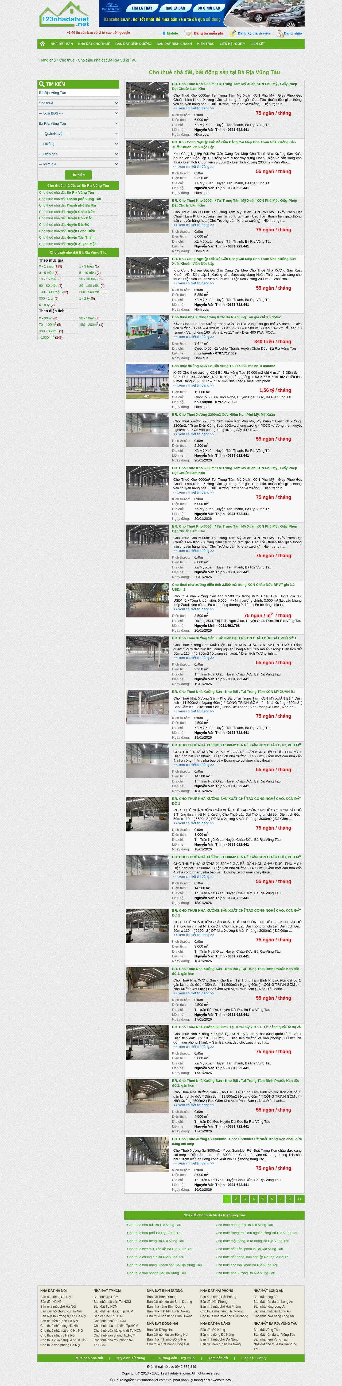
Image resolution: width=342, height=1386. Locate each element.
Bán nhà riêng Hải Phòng (218, 1297)
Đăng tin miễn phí (208, 33)
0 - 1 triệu (47, 266)
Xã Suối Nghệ (224, 397)
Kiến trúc (205, 44)
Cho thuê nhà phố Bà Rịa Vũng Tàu (154, 1233)
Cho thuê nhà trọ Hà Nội (57, 1335)
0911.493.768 (229, 626)
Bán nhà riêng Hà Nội (55, 1297)
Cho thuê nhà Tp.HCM (110, 1321)
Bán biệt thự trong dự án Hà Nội (63, 1316)
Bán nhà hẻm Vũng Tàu (270, 1339)
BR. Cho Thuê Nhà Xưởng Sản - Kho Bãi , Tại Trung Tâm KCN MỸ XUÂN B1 (233, 692)
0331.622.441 (238, 130)
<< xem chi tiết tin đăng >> (193, 108)
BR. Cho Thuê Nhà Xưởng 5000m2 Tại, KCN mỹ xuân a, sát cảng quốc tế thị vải (237, 1027)
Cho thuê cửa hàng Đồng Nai (168, 1344)
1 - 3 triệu (87, 266)
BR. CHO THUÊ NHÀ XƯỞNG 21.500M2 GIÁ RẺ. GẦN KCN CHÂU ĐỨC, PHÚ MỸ (236, 745)
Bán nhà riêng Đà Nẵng (217, 1335)
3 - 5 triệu (47, 273)
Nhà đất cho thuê (94, 44)
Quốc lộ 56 (203, 348)
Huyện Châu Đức (254, 348)
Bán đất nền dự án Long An (273, 1302)
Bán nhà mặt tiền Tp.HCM (112, 1302)
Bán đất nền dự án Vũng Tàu (274, 1335)
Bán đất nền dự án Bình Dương (169, 1302)
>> (300, 1199)
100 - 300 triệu (50, 292)
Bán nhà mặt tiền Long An (272, 1311)
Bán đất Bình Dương (161, 1297)
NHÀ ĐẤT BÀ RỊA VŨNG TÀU (275, 1324)
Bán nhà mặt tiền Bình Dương (168, 1311)
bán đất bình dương (133, 44)
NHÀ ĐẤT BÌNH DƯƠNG (165, 1291)
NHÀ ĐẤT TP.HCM (107, 1291)
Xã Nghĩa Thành (226, 348)
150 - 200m (88, 325)
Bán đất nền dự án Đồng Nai (167, 1335)
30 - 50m (86, 318)
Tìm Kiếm (78, 175)
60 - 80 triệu (49, 286)
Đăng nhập (293, 33)
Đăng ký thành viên (254, 33)
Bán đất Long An (265, 1297)
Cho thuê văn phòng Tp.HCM (114, 1335)
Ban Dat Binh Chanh (174, 44)
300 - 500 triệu (90, 292)
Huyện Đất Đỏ (231, 1010)
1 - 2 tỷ (85, 298)
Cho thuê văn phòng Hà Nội (60, 1345)
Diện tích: (179, 120)
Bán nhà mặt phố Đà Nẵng (219, 1339)
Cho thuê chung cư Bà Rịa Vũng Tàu (155, 1257)
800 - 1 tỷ (47, 298)
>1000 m (46, 337)
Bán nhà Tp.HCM (106, 1297)
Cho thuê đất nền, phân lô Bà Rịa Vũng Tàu (249, 1249)
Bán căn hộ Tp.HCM (108, 1316)
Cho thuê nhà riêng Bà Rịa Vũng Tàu (155, 1241)
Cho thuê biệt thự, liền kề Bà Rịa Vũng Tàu (160, 1249)
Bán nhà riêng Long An (270, 1306)
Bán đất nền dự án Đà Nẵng (220, 1344)
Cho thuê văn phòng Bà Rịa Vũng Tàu (156, 1273)
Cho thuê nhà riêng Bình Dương (169, 1316)
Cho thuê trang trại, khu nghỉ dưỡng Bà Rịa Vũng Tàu (257, 1233)
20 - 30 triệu (89, 279)
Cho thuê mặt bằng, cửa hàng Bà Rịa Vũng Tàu (252, 1241)
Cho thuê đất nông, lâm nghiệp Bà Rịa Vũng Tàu (253, 1257)
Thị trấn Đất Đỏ (206, 1010)
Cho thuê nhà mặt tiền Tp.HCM (116, 1326)
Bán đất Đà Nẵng (212, 1330)
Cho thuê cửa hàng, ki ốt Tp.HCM (118, 1330)
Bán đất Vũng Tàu (266, 1330)
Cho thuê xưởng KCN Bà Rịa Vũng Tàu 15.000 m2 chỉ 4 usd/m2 (223, 366)
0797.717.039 (226, 353)
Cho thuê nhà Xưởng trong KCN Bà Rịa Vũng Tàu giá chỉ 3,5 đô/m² (226, 317)
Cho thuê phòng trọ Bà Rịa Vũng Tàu (244, 1225)
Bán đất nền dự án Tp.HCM (113, 1311)
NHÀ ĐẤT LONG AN (268, 1291)
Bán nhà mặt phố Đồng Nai (166, 1339)
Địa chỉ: (178, 125)
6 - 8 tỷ (45, 305)
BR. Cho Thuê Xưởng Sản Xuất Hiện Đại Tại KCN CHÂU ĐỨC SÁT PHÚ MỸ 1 (234, 638)
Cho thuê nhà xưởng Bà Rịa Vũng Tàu (245, 1273)
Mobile (172, 33)
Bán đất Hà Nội (51, 1302)
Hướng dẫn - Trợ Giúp (177, 1358)
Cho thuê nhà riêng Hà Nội (59, 1326)
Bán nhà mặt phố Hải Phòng (220, 1306)
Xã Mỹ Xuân (204, 125)
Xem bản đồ (218, 1358)
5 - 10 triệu (88, 273)
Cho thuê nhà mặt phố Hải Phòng (224, 1316)
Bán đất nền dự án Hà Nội (59, 1321)
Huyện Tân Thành (229, 125)
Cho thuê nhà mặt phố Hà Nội (61, 1330)
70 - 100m (47, 325)
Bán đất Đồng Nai (159, 1330)
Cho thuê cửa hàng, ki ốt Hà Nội (63, 1340)
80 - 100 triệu (89, 286)
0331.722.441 (238, 246)
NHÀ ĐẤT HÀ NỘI (53, 1291)
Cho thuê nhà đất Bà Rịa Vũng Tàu (154, 1225)
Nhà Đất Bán (62, 44)
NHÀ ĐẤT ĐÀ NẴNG (215, 1324)
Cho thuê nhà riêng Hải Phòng (222, 1311)
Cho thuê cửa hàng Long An (274, 1316)
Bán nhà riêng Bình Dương (166, 1306)
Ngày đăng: (181, 134)
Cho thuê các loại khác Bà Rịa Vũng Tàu (247, 1265)
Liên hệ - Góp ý (232, 44)
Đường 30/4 (204, 621)
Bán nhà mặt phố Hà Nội (58, 1306)
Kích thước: (181, 115)
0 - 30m (45, 318)
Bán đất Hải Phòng (213, 1302)
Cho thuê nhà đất (66, 192)
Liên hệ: (178, 130)
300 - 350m (48, 331)
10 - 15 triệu (49, 279)
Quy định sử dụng (130, 1358)
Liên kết (258, 44)
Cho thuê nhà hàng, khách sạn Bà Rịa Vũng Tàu (164, 1265)
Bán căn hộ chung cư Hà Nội (61, 1311)
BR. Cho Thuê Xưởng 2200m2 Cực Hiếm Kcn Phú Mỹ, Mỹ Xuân (223, 415)
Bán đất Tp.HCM (106, 1306)
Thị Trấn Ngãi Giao (229, 621)
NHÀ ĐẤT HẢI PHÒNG (217, 1291)
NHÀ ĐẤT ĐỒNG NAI (162, 1324)
